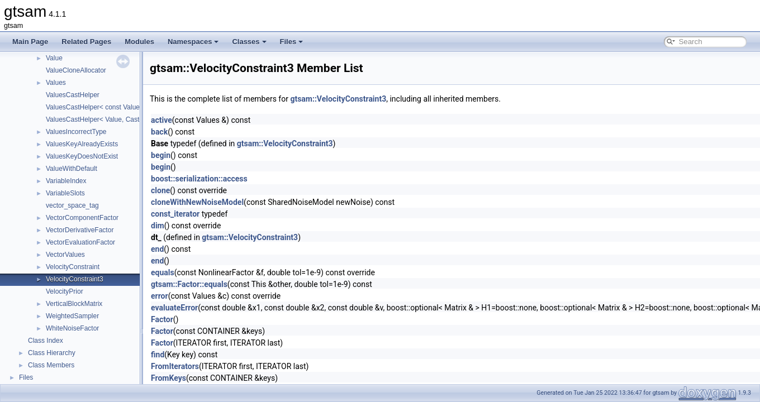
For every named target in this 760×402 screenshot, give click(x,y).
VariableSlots (65, 193)
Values (56, 83)
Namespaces (193, 41)
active (161, 120)
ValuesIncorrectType (76, 132)
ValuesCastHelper (72, 95)
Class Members (51, 365)
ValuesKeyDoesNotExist (82, 156)
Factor (162, 319)
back (159, 131)
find (157, 354)
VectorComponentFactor (82, 218)
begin (160, 155)
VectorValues (65, 255)
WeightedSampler (72, 316)
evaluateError (174, 307)
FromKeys (168, 378)
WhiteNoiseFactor (72, 328)
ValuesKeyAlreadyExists (82, 144)
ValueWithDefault (71, 169)
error (159, 295)
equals (162, 272)
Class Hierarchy (51, 353)
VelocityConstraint (72, 267)
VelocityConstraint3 (74, 279)
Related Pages (86, 41)
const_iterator (175, 213)
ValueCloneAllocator (76, 70)
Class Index (45, 340)
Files (291, 41)
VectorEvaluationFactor (80, 242)
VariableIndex (66, 181)
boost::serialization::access (199, 178)
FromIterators (175, 366)
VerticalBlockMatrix (74, 304)
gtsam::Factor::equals (189, 284)
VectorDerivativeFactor (79, 230)
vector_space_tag (72, 205)
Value (54, 58)
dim (157, 225)
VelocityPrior (64, 291)
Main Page (30, 41)
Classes (249, 41)
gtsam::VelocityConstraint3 (338, 98)
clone (160, 190)
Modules (139, 41)
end (157, 249)
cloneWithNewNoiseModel (197, 202)
